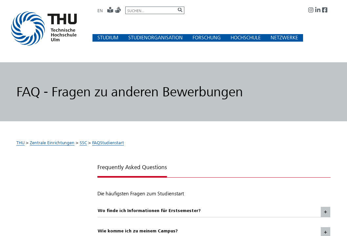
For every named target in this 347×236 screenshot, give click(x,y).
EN (100, 10)
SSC (83, 142)
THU (20, 142)
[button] (107, 38)
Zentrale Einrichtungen (52, 142)
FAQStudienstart (108, 142)
